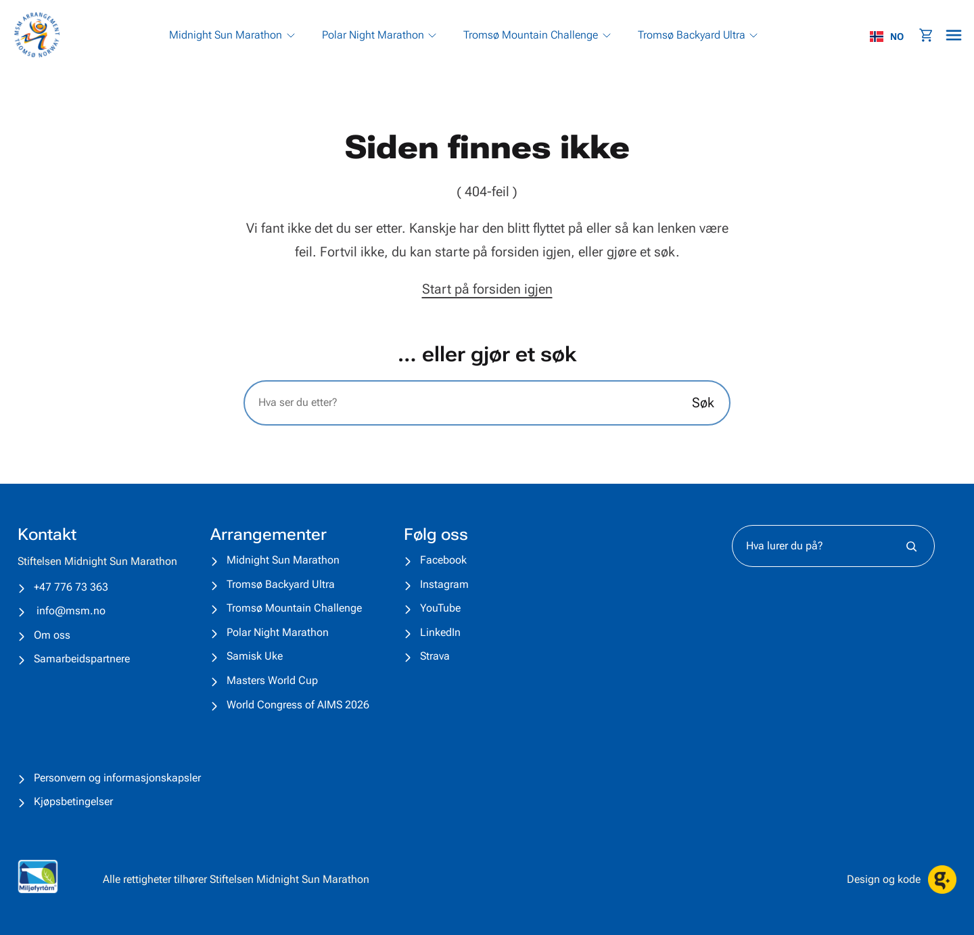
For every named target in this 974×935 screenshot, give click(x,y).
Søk (703, 402)
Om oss (52, 635)
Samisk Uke (255, 655)
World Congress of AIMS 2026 (298, 704)
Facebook (443, 559)
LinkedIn (440, 632)
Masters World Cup (272, 680)
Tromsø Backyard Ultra (281, 584)
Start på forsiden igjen (487, 289)
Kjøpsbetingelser (73, 801)
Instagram (444, 584)
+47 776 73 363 (71, 586)
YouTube (440, 607)
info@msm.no (71, 610)
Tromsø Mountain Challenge (294, 607)
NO (887, 36)
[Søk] (911, 546)
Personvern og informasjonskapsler (117, 777)
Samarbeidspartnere (82, 658)
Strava (435, 655)
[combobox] (893, 36)
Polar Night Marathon (278, 632)
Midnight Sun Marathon (283, 559)
